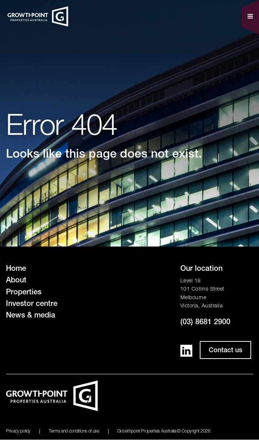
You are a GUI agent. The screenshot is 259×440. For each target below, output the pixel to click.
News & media (30, 316)
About (16, 281)
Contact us (225, 350)
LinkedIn (186, 351)
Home (16, 269)
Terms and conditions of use (74, 431)
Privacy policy (18, 431)
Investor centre (31, 304)
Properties (23, 293)
